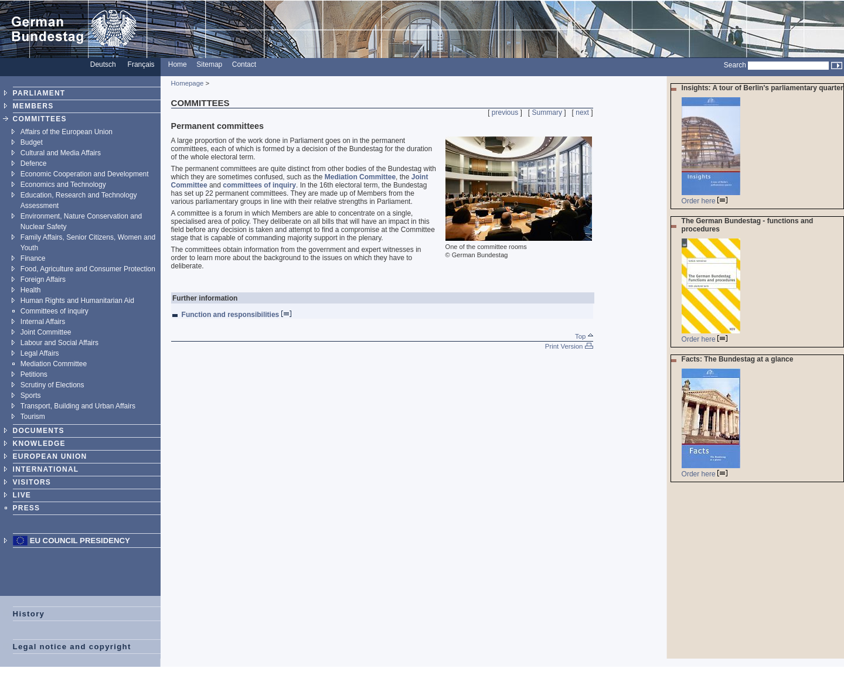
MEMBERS (33, 106)
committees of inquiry (259, 185)
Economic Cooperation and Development (85, 174)
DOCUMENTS (38, 431)
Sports (31, 395)
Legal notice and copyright (72, 646)
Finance (33, 258)
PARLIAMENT (39, 93)
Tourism (33, 416)
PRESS (26, 508)
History (29, 613)
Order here (704, 201)
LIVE (22, 495)
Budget (32, 142)
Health (31, 290)
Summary (547, 112)
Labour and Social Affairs (59, 343)
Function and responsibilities (236, 315)
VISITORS (32, 482)
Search (735, 65)
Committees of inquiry (55, 311)
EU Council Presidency (80, 540)
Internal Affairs (43, 322)
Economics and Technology (63, 184)
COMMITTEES (40, 119)
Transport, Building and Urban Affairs (78, 406)
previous (505, 112)
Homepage (187, 83)
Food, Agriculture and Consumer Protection (88, 269)
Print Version (569, 346)
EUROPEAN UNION (50, 456)
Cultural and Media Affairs (61, 153)
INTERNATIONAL (46, 469)
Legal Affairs (40, 353)
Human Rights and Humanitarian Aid (77, 300)
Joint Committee (46, 332)
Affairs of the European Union (67, 132)
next (582, 112)
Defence (34, 163)
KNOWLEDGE (39, 443)
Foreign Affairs (43, 279)
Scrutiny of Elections (52, 385)
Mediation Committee (54, 364)
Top (584, 336)
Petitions (34, 374)
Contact (244, 64)
